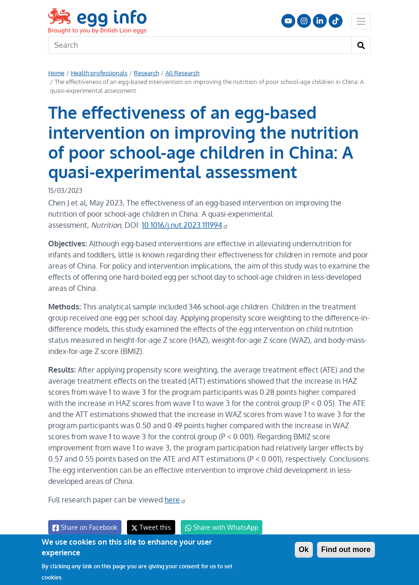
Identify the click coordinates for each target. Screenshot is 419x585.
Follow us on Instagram (304, 21)
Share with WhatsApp (217, 516)
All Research (179, 73)
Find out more (346, 549)
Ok (304, 549)
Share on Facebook (84, 516)
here (173, 488)
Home (56, 73)
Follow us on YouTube (288, 21)
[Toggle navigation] (361, 21)
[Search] (200, 45)
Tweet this (149, 516)
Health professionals (98, 73)
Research (144, 73)
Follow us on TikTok (336, 21)
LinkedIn (320, 21)
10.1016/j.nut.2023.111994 (184, 225)
